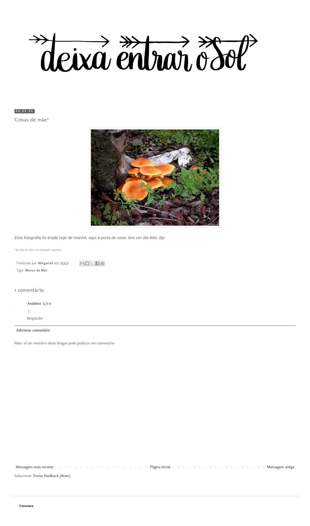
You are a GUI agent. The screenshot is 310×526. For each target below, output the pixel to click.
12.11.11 (46, 303)
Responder (35, 318)
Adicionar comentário (33, 330)
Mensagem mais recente (34, 467)
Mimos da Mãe (36, 270)
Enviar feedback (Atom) (51, 476)
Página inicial (160, 467)
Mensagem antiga (280, 467)
